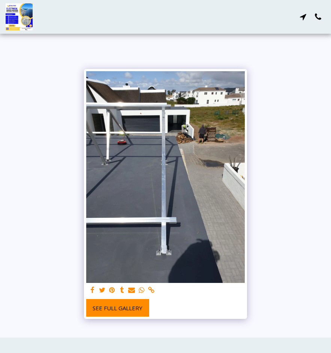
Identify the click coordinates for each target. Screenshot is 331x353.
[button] (303, 16)
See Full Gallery (117, 308)
